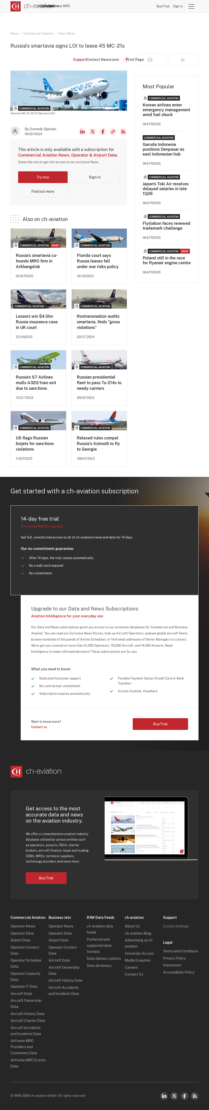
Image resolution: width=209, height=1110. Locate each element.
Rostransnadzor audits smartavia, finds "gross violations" (98, 322)
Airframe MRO (143, 6)
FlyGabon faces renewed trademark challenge (166, 226)
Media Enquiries (138, 960)
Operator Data (22, 933)
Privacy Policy (174, 958)
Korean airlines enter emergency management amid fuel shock (166, 110)
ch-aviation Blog (138, 933)
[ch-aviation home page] (32, 6)
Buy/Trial (163, 6)
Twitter (174, 1096)
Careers (131, 967)
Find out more (42, 191)
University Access (139, 953)
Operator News (22, 926)
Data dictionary (99, 966)
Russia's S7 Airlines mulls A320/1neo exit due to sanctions (36, 383)
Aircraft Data (21, 994)
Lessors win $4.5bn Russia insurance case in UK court (37, 322)
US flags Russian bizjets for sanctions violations (35, 444)
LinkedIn (82, 131)
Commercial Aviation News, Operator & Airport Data (67, 155)
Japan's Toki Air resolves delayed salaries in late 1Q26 (166, 189)
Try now (42, 177)
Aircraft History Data (27, 1014)
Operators (81, 6)
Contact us (39, 727)
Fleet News (66, 33)
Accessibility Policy (178, 972)
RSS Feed (123, 131)
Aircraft (111, 6)
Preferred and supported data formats (99, 945)
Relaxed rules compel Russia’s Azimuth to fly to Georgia (98, 444)
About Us (132, 926)
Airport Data (20, 940)
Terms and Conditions (180, 951)
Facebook (103, 131)
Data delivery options (104, 958)
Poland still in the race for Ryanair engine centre (167, 260)
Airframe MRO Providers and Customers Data (23, 1047)
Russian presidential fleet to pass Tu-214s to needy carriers (99, 383)
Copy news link (113, 131)
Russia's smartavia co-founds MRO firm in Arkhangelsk (37, 261)
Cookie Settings (176, 926)
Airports (125, 6)
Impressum (172, 965)
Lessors (97, 6)
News (67, 6)
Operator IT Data (24, 986)
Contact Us (134, 974)
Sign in (178, 6)
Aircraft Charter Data (27, 1021)
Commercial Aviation (38, 33)
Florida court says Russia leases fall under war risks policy (98, 261)
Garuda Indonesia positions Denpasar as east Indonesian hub (163, 149)
